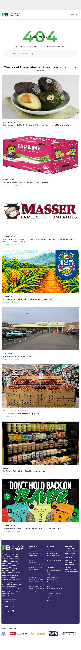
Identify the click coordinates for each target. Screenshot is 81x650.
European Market (52, 553)
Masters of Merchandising (37, 565)
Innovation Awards (53, 581)
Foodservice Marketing (36, 584)
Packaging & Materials (36, 579)
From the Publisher (53, 551)
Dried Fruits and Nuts (36, 581)
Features (32, 548)
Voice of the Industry (53, 558)
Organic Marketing (35, 586)
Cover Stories (33, 551)
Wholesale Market (53, 555)
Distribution (33, 555)
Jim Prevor (50, 548)
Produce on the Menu (54, 560)
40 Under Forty (52, 575)
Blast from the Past (35, 553)
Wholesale (32, 562)
